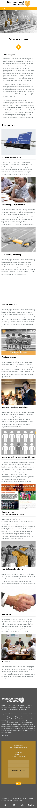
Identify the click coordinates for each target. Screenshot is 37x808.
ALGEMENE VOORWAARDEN (14, 800)
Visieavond (6, 662)
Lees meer (4, 735)
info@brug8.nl (18, 754)
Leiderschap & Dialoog (11, 255)
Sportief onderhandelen (12, 569)
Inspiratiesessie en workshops (14, 407)
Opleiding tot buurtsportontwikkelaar (18, 457)
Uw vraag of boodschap (18, 773)
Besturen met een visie (11, 157)
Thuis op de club (8, 357)
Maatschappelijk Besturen (13, 205)
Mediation (6, 614)
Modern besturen (9, 305)
